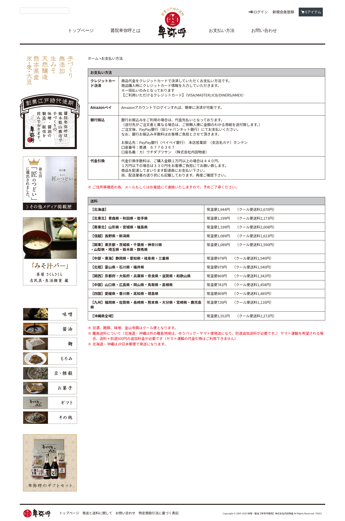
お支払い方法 (222, 30)
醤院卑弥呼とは (125, 30)
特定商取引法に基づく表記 (159, 513)
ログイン (260, 11)
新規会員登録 (283, 11)
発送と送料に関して (97, 513)
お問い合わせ (264, 30)
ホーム (93, 58)
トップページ (81, 30)
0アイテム (313, 11)
